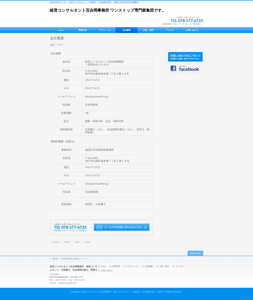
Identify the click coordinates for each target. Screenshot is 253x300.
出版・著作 (164, 266)
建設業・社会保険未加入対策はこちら (68, 259)
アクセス (179, 266)
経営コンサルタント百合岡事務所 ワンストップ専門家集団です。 (108, 10)
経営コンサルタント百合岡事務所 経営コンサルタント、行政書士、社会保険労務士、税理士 (122, 292)
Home (103, 266)
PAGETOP (195, 253)
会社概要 (149, 266)
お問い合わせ (107, 271)
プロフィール (132, 266)
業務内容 (116, 266)
